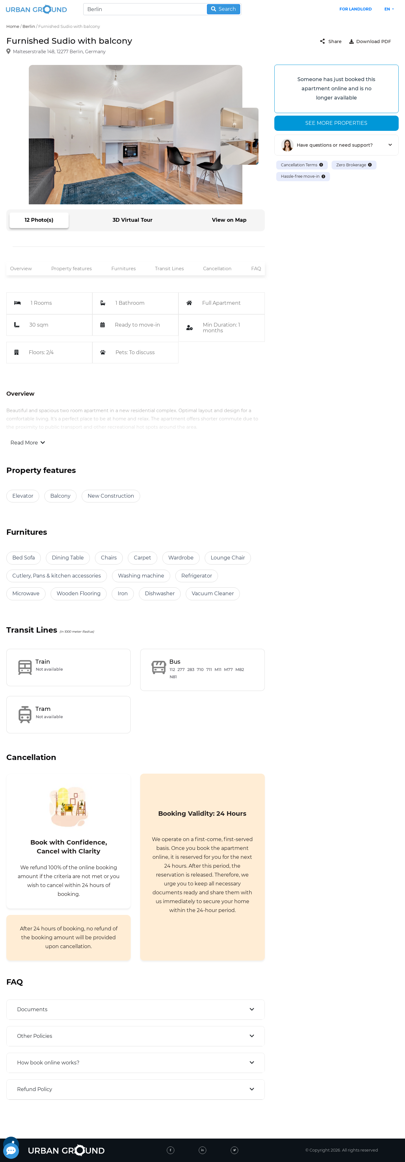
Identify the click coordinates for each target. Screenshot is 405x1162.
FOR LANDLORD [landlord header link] (356, 9)
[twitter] (234, 1150)
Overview (21, 268)
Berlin (28, 26)
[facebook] (170, 1150)
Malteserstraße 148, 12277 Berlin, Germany (59, 52)
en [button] (387, 9)
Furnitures (123, 268)
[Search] (162, 9)
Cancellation (217, 268)
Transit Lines (169, 268)
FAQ (256, 268)
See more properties (336, 123)
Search (223, 9)
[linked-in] (202, 1150)
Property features (71, 268)
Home (12, 26)
